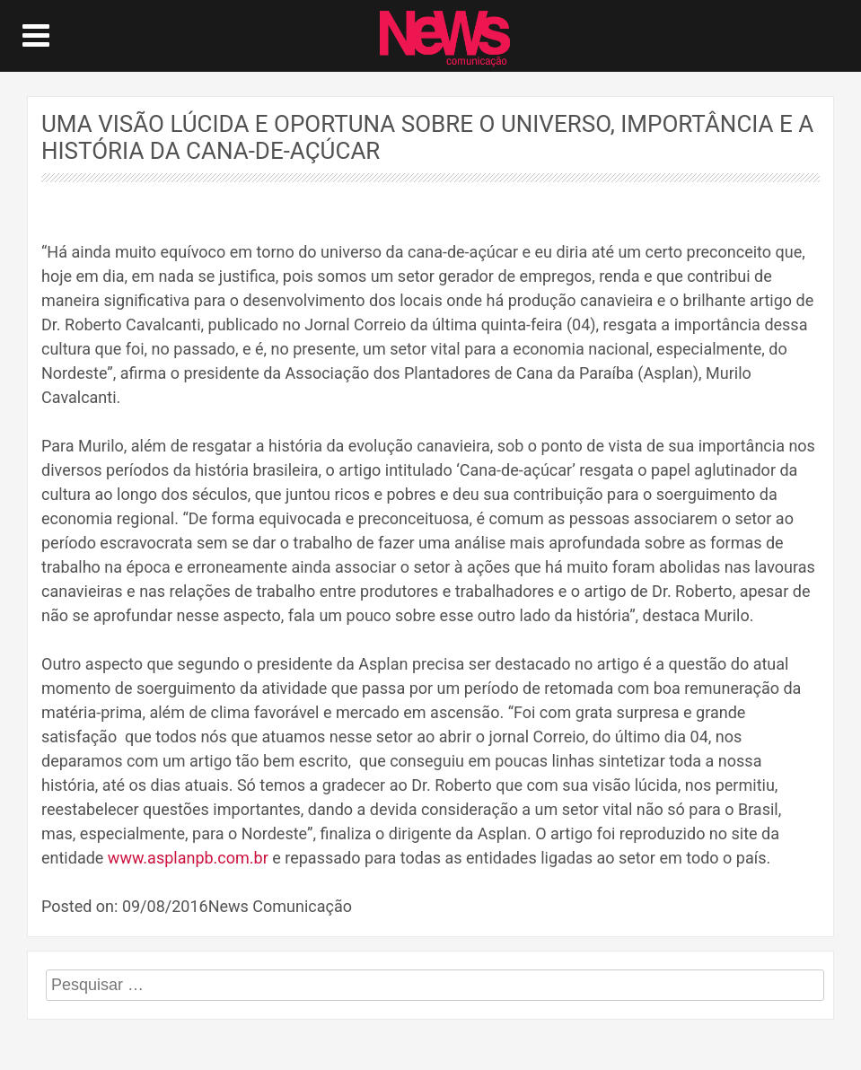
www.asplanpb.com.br (188, 857)
